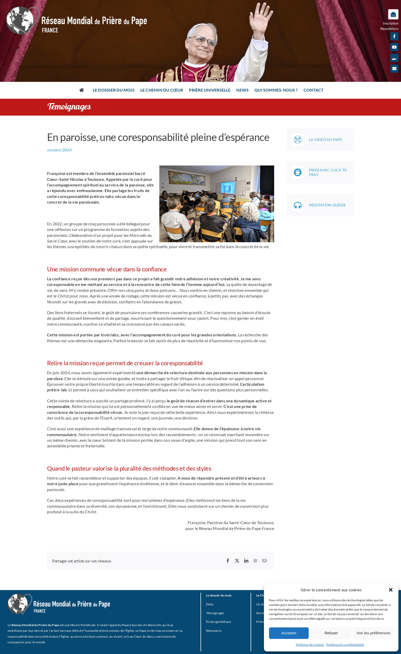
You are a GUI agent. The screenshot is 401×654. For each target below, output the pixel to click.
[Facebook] (227, 560)
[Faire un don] (394, 58)
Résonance (213, 631)
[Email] (264, 560)
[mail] (394, 68)
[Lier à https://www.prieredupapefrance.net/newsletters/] (393, 14)
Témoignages (215, 613)
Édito (210, 604)
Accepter (288, 633)
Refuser (331, 633)
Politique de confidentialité (345, 645)
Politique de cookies (310, 645)
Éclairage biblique (218, 622)
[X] (237, 560)
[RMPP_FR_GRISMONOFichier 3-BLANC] (59, 595)
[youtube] (394, 47)
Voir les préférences (374, 633)
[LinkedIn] (246, 560)
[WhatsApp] (255, 560)
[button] (390, 589)
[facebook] (394, 36)
